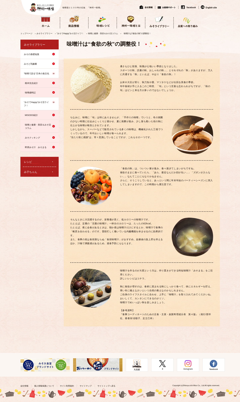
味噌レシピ (102, 21)
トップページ (26, 33)
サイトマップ (86, 386)
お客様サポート (166, 7)
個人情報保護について (44, 386)
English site (209, 7)
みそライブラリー (159, 21)
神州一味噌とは (131, 21)
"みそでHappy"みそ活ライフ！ (70, 33)
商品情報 (74, 21)
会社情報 (147, 7)
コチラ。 (142, 278)
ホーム (45, 21)
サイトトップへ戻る (106, 386)
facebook (188, 7)
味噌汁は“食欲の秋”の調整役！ (137, 33)
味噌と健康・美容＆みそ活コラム (103, 33)
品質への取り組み (187, 21)
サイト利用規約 (67, 386)
